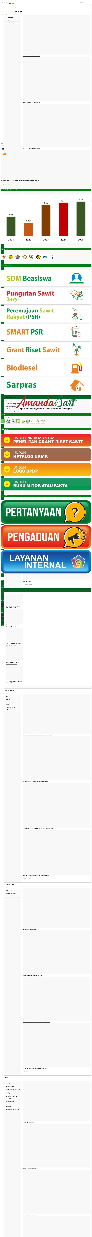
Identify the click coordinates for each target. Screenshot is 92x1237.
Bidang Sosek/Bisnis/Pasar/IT (12, 1109)
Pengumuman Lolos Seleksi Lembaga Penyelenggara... (36, 781)
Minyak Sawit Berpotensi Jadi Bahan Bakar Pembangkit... (36, 1022)
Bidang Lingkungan (10, 1101)
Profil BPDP (8, 20)
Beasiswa (8, 702)
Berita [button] (7, 590)
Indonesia (80, 2)
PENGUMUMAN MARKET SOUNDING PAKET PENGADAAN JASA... (38, 828)
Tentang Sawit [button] (10, 884)
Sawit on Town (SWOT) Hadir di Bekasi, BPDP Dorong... (13, 607)
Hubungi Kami (4, 2)
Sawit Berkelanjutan (10, 896)
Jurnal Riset (8, 1106)
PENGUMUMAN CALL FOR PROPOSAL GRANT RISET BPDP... (37, 735)
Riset (7, 696)
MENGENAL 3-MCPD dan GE (29, 929)
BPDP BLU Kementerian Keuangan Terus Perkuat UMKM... (14, 644)
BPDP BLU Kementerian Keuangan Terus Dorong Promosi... (14, 625)
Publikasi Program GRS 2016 (29, 1168)
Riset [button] (6, 1077)
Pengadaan (8, 699)
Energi (7, 890)
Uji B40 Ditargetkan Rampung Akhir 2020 (32, 975)
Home (17, 7)
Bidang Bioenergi (10, 1083)
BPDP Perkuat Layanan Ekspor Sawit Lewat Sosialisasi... (14, 682)
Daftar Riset (8, 1104)
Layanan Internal (27, 581)
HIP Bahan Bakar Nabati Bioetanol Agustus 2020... (35, 1068)
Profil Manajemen (10, 17)
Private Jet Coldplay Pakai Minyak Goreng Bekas (20, 180)
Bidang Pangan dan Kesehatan (13, 1089)
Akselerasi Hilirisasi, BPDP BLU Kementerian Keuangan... (13, 663)
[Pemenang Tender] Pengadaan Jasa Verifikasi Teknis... (36, 875)
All (6, 14)
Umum (7, 704)
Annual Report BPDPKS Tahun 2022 (31, 148)
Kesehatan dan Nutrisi (11, 893)
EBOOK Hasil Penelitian (28, 1122)
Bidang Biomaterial (10, 1086)
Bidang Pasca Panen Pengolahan (10, 1093)
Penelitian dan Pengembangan (13, 411)
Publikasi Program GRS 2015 (29, 1215)
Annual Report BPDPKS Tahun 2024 (31, 56)
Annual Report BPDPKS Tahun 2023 (31, 102)
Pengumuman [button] (9, 690)
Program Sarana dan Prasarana (10, 708)
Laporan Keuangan (10, 23)
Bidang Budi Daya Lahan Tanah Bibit (11, 1097)
